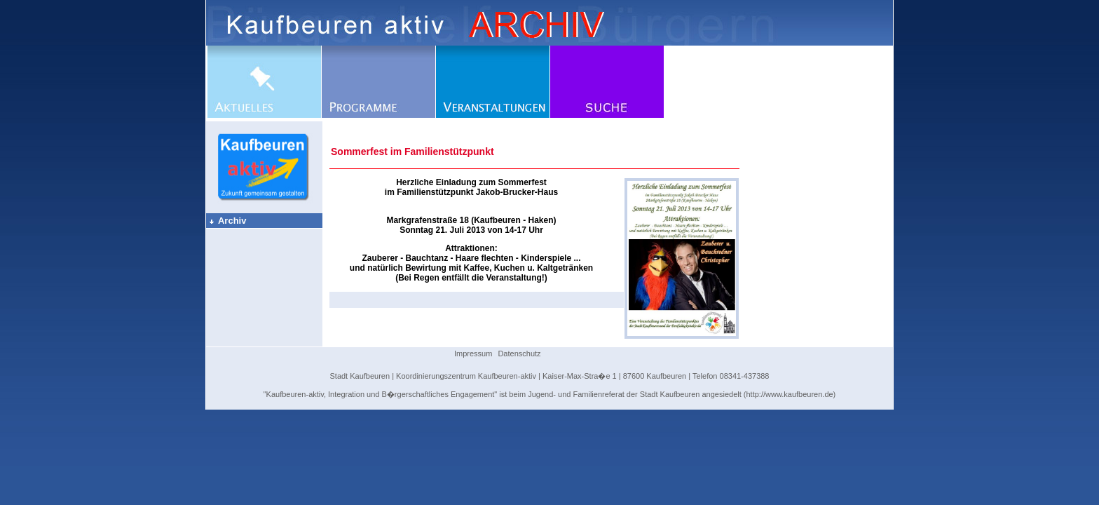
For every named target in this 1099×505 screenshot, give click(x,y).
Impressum (473, 353)
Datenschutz (519, 353)
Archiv (227, 220)
